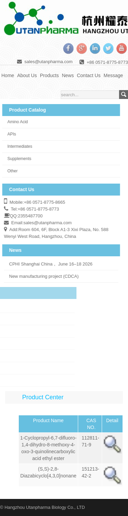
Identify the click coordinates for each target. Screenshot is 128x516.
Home (7, 75)
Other (10, 171)
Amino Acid (15, 121)
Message (113, 75)
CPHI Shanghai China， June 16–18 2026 (48, 264)
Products (49, 75)
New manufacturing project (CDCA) (41, 276)
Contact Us (88, 75)
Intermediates (17, 146)
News (68, 75)
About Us (27, 75)
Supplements (17, 158)
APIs (9, 134)
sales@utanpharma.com (49, 61)
